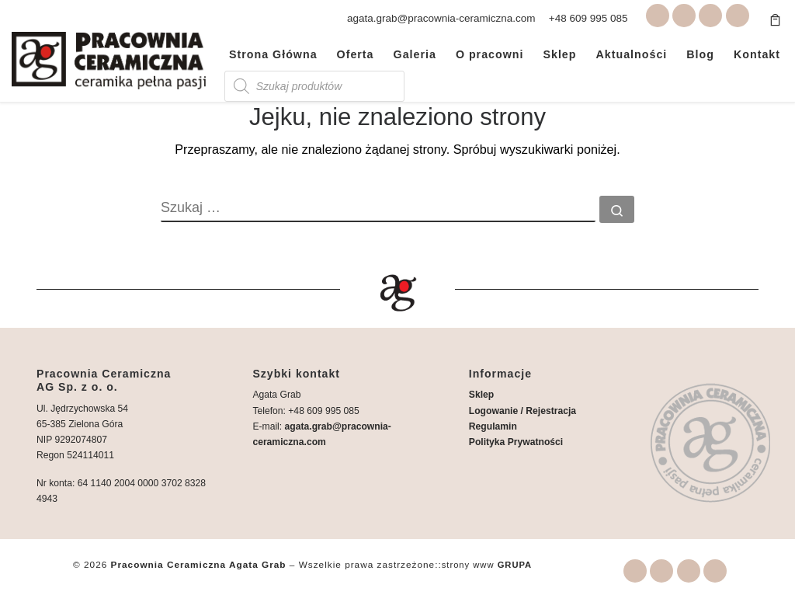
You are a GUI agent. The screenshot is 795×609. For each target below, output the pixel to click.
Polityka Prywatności (516, 442)
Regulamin (493, 426)
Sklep (481, 394)
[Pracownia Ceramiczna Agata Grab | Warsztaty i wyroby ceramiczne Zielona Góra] (109, 58)
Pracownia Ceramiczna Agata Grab (198, 564)
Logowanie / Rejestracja (522, 410)
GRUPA (515, 564)
